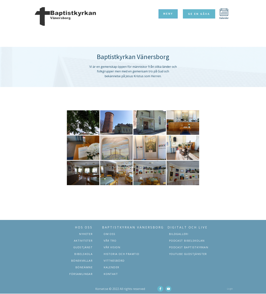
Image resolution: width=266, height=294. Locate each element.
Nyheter (86, 234)
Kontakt (111, 274)
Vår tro (110, 240)
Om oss (109, 234)
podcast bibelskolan (187, 240)
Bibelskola (83, 254)
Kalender (111, 267)
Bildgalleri (178, 234)
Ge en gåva (199, 14)
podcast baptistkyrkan (188, 247)
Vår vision (112, 247)
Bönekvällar (82, 260)
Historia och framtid (121, 254)
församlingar (81, 274)
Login (230, 288)
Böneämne (84, 267)
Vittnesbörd (114, 260)
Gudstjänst (83, 247)
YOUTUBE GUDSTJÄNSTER (188, 254)
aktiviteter (83, 240)
